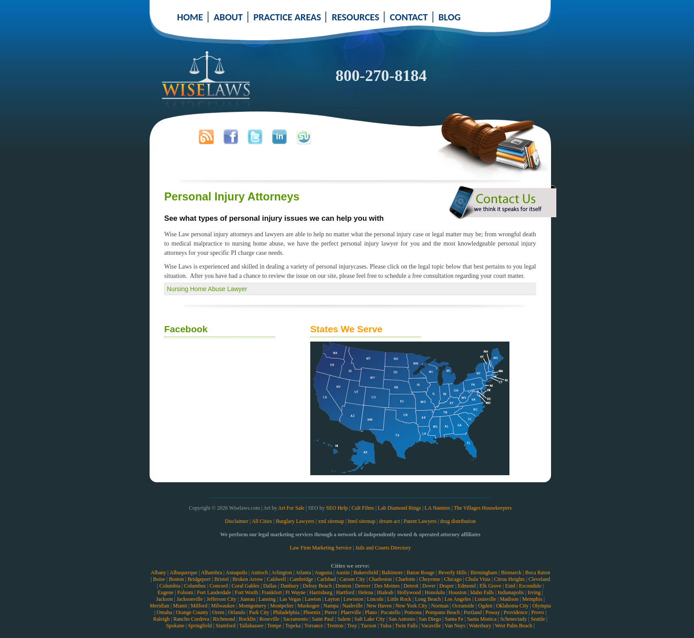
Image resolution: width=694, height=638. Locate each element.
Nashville (353, 606)
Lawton (313, 599)
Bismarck (511, 572)
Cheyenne (429, 579)
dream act (389, 521)
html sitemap (361, 521)
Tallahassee (251, 626)
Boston (176, 579)
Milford (199, 606)
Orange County (192, 612)
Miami (180, 606)
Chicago (453, 579)
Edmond (467, 586)
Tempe (274, 626)
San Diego (430, 619)
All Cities (261, 521)
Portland (473, 612)
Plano (371, 612)
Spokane (175, 626)
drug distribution (458, 521)
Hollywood (409, 592)
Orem (218, 612)
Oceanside (463, 606)
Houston (457, 592)
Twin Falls (406, 626)
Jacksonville (190, 599)
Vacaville (431, 626)
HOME (190, 17)
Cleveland (539, 579)
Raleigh (161, 619)
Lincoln (375, 599)
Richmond (224, 619)
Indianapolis (510, 592)
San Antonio (402, 619)
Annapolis (236, 572)
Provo (537, 612)
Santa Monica (481, 619)
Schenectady (513, 619)
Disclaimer (236, 521)
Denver (362, 586)
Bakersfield (366, 572)
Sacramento (295, 619)
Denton (343, 586)
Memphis (532, 599)
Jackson (164, 599)
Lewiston (353, 599)
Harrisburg (320, 592)
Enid (510, 586)
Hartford (345, 592)
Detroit (411, 586)
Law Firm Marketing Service (321, 548)
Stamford (225, 626)
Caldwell (276, 579)
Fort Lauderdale (214, 592)
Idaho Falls (482, 592)
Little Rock (399, 599)
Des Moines (387, 586)
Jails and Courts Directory (383, 548)
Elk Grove (490, 586)
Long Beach (427, 599)
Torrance (313, 626)
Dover (429, 586)
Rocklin (247, 619)
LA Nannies (437, 508)
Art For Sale (291, 508)
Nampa (331, 606)
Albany (158, 572)
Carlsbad (326, 579)
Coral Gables (245, 586)
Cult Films (362, 508)
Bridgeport (199, 579)
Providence (516, 612)
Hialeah (385, 592)
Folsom (185, 592)
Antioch (259, 572)
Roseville (269, 619)
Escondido (530, 586)
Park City (259, 612)
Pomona (412, 612)
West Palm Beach (513, 626)
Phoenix (311, 612)
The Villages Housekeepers (483, 508)
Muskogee (308, 606)
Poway (493, 612)
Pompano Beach (442, 612)
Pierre (330, 612)
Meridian (159, 606)
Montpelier (281, 606)
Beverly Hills (452, 572)
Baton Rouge (421, 572)
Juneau (247, 599)
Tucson (368, 626)
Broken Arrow (247, 579)
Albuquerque (183, 572)
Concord (218, 586)
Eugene (166, 592)
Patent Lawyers (420, 521)
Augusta (323, 572)
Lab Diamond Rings (399, 508)
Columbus (195, 586)
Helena (365, 592)
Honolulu (435, 592)
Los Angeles (457, 599)
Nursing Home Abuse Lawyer (207, 288)
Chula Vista (478, 579)
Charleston (380, 579)
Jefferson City (221, 599)
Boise (159, 579)
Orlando (236, 612)
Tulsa (385, 626)
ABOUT (228, 17)
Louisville (485, 599)
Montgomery (252, 606)
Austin (342, 572)
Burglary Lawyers (295, 521)
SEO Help (337, 508)
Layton (332, 599)
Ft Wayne (295, 592)
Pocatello (391, 612)
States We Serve (346, 329)
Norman (439, 606)
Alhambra (211, 572)
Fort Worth (246, 592)
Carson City (352, 579)
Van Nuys (454, 626)
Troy (352, 626)
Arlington (281, 572)
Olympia (541, 606)
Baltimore (392, 572)
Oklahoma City (512, 606)
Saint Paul (323, 619)
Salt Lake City (370, 619)
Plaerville (351, 612)
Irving (534, 592)
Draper (446, 586)
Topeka (293, 626)
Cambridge (301, 579)
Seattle (538, 619)
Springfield (200, 626)
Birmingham (483, 572)
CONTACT (409, 17)
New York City (411, 606)
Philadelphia (286, 612)
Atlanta (303, 572)
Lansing (267, 599)
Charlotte (406, 579)
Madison (509, 599)
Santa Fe (454, 619)
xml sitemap (331, 521)
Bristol (221, 579)
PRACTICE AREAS (287, 17)
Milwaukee (223, 606)
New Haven (379, 606)
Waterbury (480, 626)
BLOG (450, 17)
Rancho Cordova (191, 619)
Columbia (169, 586)
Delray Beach (317, 586)
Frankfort (271, 592)
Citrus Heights (509, 579)
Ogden (485, 606)
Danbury (290, 586)
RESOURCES (355, 17)
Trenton (335, 626)
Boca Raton (537, 572)
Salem (344, 619)
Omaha (164, 612)
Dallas (270, 586)
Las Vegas (290, 599)
